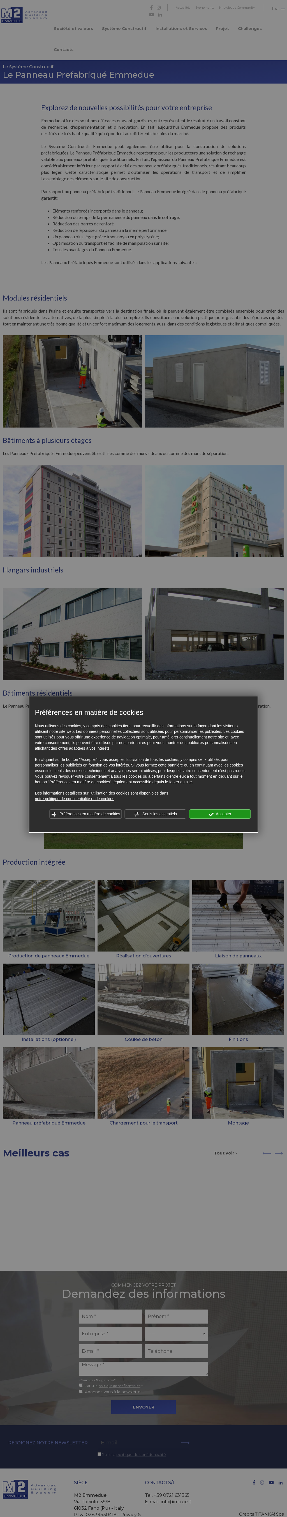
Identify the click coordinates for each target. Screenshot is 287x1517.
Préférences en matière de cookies (85, 814)
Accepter (220, 814)
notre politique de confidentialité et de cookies (74, 798)
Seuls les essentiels (155, 814)
